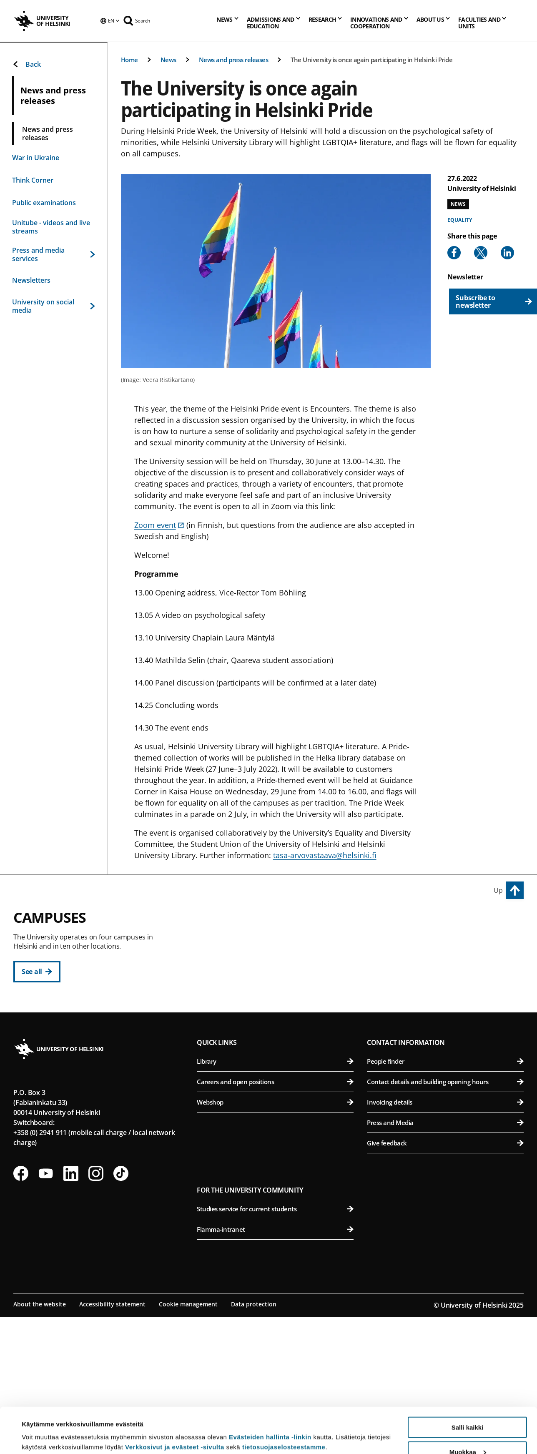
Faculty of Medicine (447, 1058)
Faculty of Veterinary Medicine (447, 1003)
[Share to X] (480, 252)
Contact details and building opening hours (445, 1209)
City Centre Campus (236, 922)
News (168, 59)
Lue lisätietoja (43, 1427)
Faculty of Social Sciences (279, 1023)
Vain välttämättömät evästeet (467, 1433)
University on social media (53, 306)
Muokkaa (467, 1409)
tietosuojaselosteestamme (284, 1404)
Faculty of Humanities (279, 941)
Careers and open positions (275, 1209)
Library (275, 1188)
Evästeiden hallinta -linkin (270, 1394)
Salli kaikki (468, 1384)
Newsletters (31, 280)
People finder (445, 1188)
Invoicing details (445, 1229)
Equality (459, 219)
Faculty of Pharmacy (447, 982)
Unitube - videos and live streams (51, 227)
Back (26, 64)
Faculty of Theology (279, 1003)
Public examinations (44, 202)
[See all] (36, 971)
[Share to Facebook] (454, 252)
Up (498, 890)
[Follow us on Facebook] (20, 1300)
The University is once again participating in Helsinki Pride (371, 59)
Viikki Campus (393, 922)
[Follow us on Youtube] (45, 1300)
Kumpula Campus (233, 1080)
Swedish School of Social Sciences (279, 1043)
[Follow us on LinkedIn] (70, 1300)
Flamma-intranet (275, 1356)
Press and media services (53, 254)
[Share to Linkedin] (507, 252)
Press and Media (445, 1250)
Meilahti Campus (399, 1039)
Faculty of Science (279, 1099)
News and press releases (233, 59)
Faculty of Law (279, 982)
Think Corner (32, 180)
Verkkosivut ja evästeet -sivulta (174, 1404)
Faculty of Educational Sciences (279, 962)
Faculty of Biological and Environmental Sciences (447, 962)
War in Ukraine (35, 157)
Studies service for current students (275, 1336)
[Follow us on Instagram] (95, 1300)
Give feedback (445, 1270)
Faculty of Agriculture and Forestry (447, 941)
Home (129, 59)
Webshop (275, 1229)
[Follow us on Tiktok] (120, 1300)
